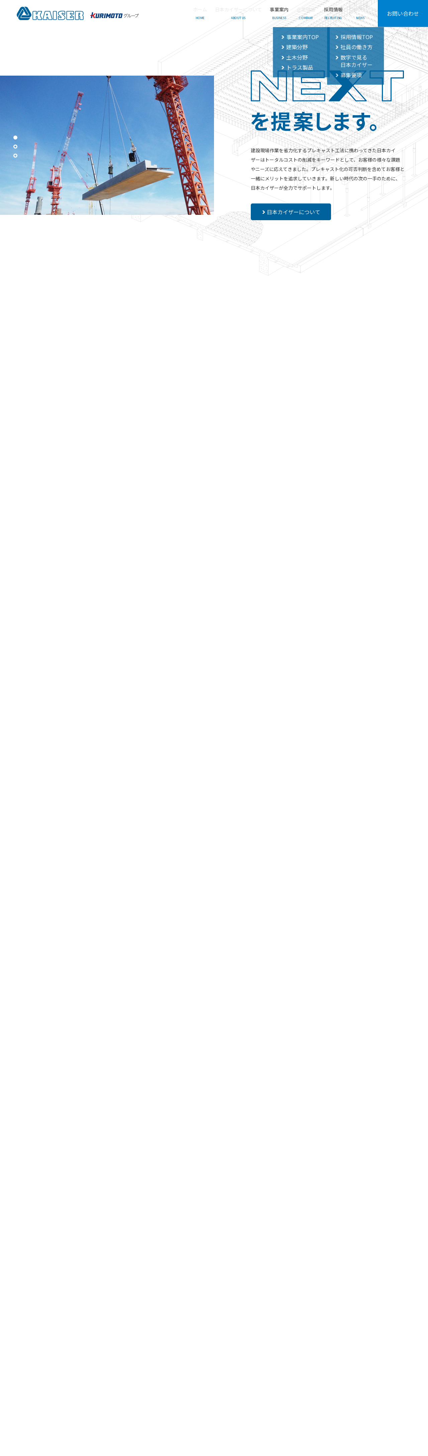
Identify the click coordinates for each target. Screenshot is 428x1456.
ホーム (45, 1365)
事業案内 (136, 1365)
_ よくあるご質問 (312, 1374)
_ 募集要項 (213, 1393)
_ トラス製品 (140, 1393)
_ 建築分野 (138, 1374)
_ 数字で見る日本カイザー (228, 1384)
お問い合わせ (403, 13)
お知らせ (270, 1365)
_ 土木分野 (138, 1384)
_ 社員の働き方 (217, 1374)
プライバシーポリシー (367, 1365)
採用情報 (211, 1365)
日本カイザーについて (292, 212)
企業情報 (178, 1365)
